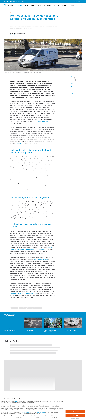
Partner (15, 401)
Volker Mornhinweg (43, 121)
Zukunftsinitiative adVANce (40, 259)
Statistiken (36, 417)
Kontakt (64, 5)
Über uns (26, 5)
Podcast (49, 5)
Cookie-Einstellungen (24, 412)
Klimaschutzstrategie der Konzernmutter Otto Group (23, 293)
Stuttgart (24, 33)
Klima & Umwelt (37, 308)
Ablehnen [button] (75, 415)
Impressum (77, 418)
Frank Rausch (20, 143)
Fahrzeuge (29, 308)
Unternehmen (13, 12)
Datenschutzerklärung (40, 412)
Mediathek (57, 5)
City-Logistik (22, 308)
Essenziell (19, 417)
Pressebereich (41, 5)
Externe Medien (54, 417)
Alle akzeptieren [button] (75, 411)
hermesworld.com (77, 1)
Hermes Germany (14, 34)
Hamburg (19, 33)
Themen (33, 5)
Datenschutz (73, 418)
